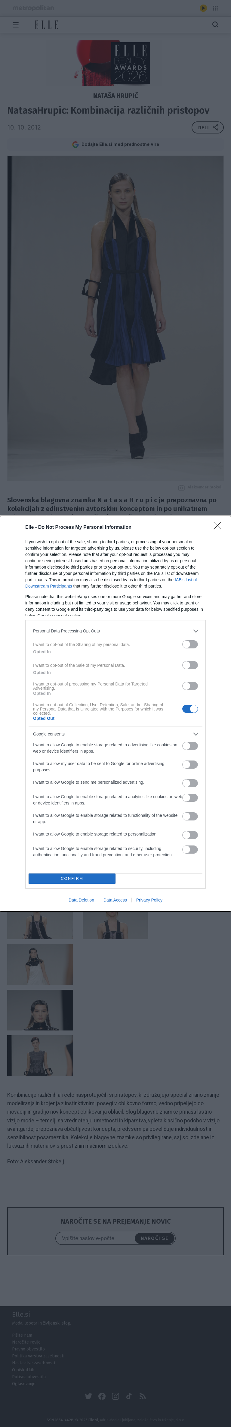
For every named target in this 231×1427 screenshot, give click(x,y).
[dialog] (115, 713)
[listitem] (115, 631)
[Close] (219, 527)
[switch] (190, 644)
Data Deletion (81, 900)
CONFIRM (72, 878)
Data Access (115, 900)
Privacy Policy (149, 900)
